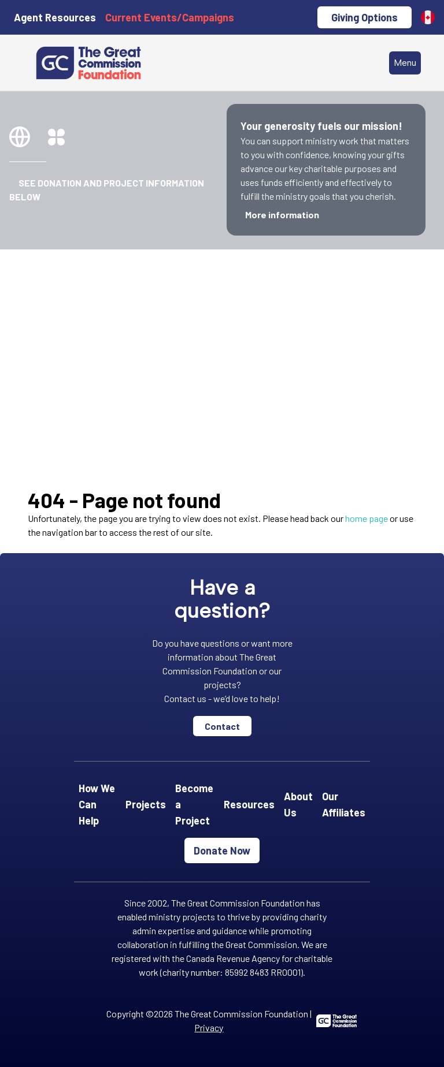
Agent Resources (55, 17)
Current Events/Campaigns (169, 17)
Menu (405, 62)
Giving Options (364, 17)
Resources (249, 804)
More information (282, 214)
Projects (145, 804)
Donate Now (222, 850)
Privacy (208, 1027)
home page (366, 518)
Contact (222, 726)
